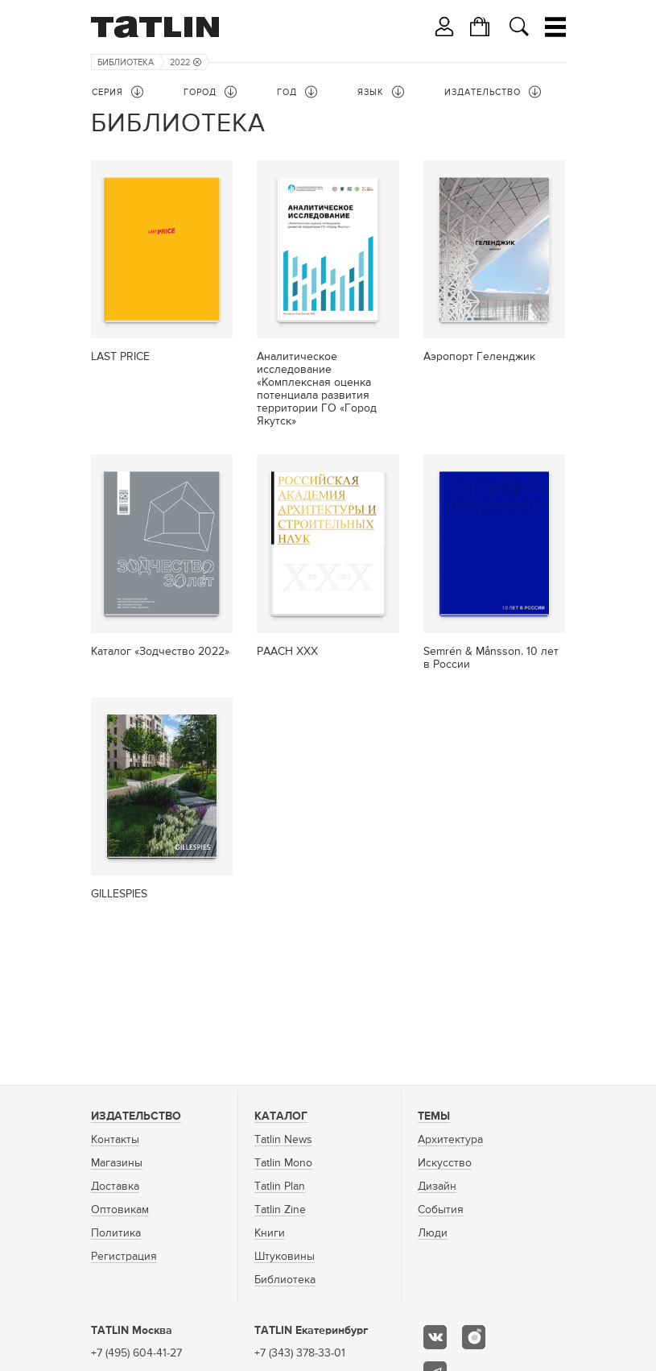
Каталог (280, 1116)
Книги (269, 1233)
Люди (433, 1233)
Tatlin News (283, 1139)
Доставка (115, 1186)
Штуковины (284, 1256)
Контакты (115, 1139)
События (441, 1210)
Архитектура (450, 1139)
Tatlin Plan (279, 1186)
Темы (434, 1116)
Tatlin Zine (280, 1210)
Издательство (136, 1116)
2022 (185, 62)
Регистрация (124, 1256)
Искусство (445, 1163)
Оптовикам (120, 1210)
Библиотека (125, 62)
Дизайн (437, 1186)
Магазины (116, 1163)
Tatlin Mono (283, 1163)
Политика (116, 1233)
